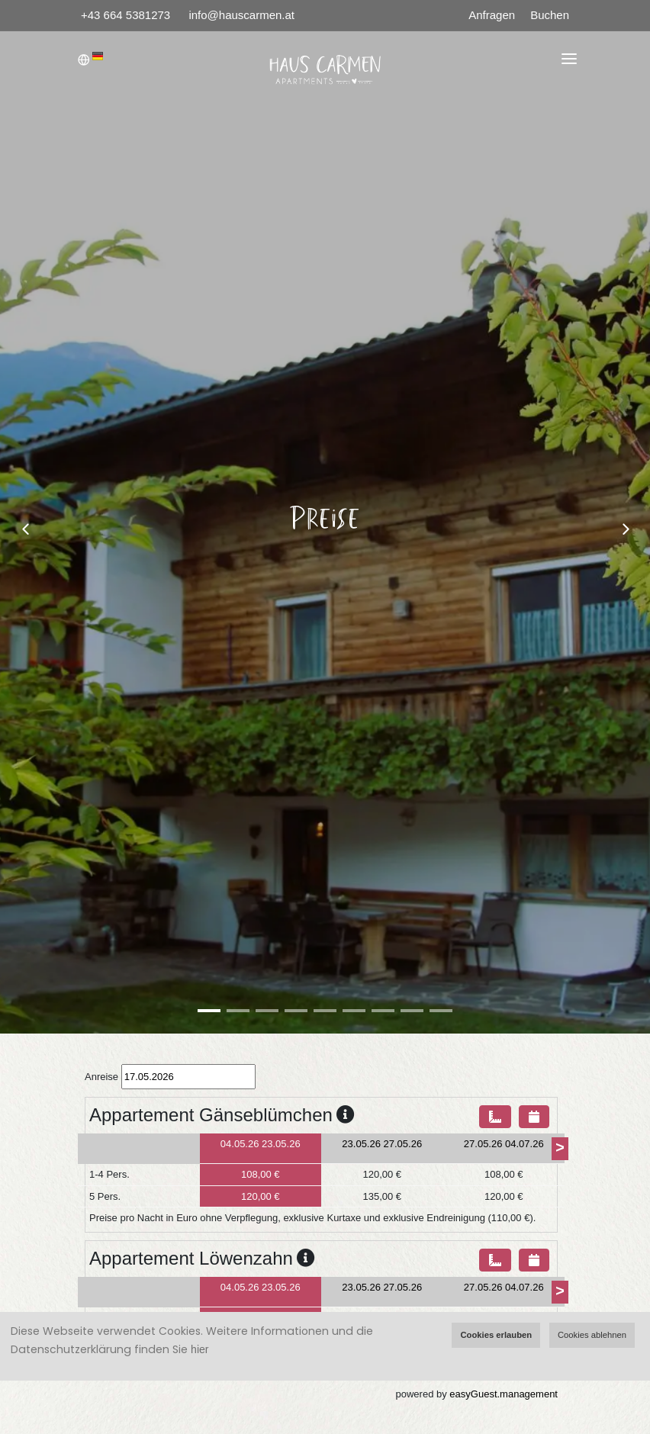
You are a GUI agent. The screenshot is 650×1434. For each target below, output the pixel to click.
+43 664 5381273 (127, 14)
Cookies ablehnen (592, 1334)
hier (199, 1349)
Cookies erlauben (496, 1334)
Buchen (549, 14)
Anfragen (491, 14)
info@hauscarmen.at (241, 14)
